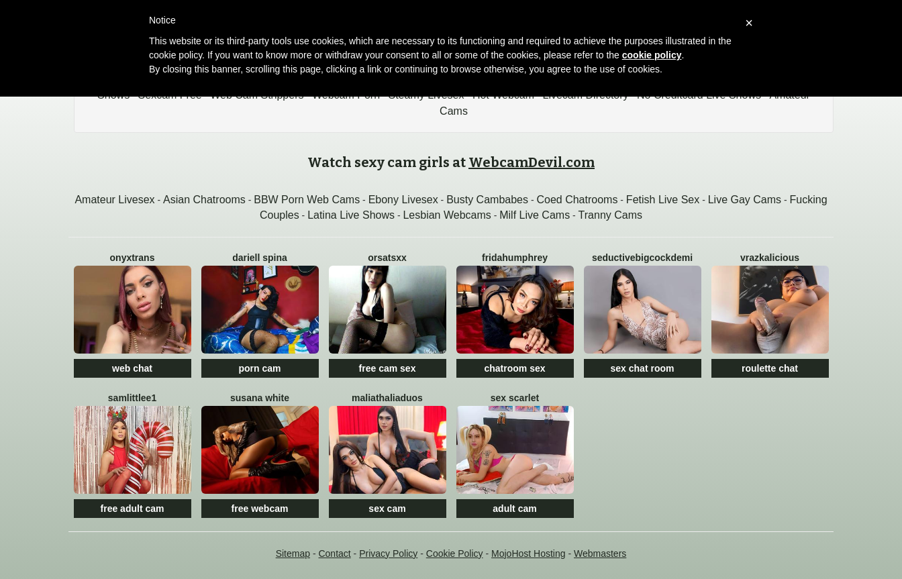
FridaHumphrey (515, 257)
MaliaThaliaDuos (387, 397)
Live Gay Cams (744, 199)
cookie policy (652, 55)
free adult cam (132, 508)
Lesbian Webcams (447, 215)
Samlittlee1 (132, 397)
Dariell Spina (259, 257)
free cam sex (387, 368)
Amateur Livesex (114, 199)
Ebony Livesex (403, 199)
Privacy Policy (388, 553)
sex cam (386, 508)
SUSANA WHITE (259, 397)
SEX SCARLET (515, 397)
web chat (132, 368)
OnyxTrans (132, 257)
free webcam (260, 508)
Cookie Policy (454, 553)
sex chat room (642, 368)
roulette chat (770, 368)
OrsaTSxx (387, 257)
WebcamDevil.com (531, 162)
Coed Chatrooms (576, 199)
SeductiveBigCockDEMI (642, 257)
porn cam (259, 368)
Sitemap (293, 553)
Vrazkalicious (769, 257)
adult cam (514, 508)
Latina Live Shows (351, 215)
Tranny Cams (610, 215)
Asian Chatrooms (204, 199)
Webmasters (600, 553)
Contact (334, 553)
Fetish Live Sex (662, 199)
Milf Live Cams (534, 215)
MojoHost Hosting (528, 553)
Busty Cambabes (487, 199)
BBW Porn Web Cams (307, 199)
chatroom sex (514, 368)
